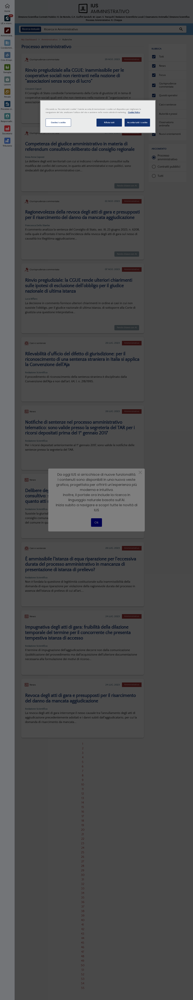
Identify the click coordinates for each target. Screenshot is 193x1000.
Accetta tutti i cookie (137, 122)
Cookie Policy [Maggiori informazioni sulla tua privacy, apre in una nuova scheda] (134, 112)
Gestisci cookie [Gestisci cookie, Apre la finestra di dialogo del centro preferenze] (58, 122)
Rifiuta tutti (109, 122)
